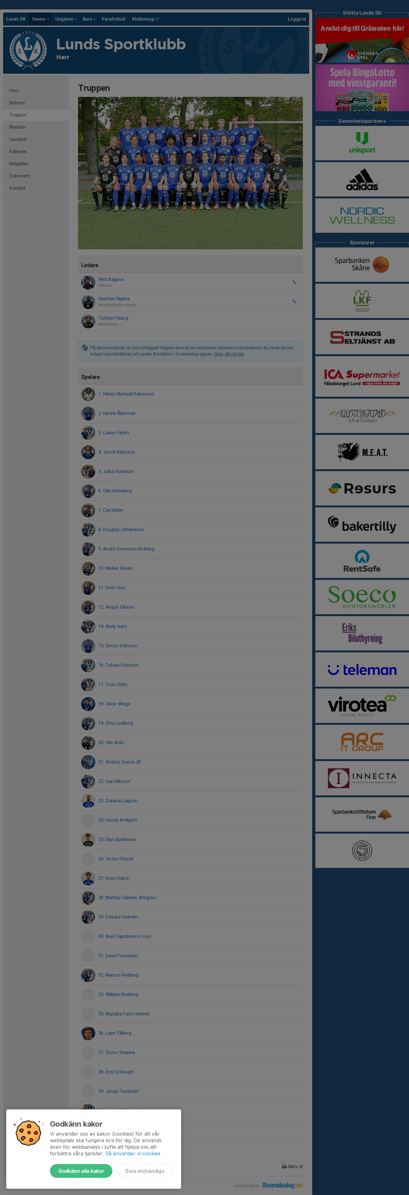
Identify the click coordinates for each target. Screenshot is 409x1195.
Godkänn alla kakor (81, 1171)
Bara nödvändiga (145, 1171)
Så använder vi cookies (132, 1153)
